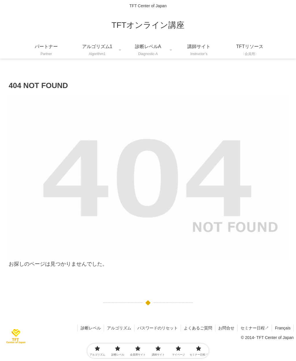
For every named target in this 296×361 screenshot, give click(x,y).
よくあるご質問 (198, 328)
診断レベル (91, 328)
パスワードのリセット (157, 328)
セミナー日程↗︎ (254, 328)
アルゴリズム (119, 328)
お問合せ (226, 328)
